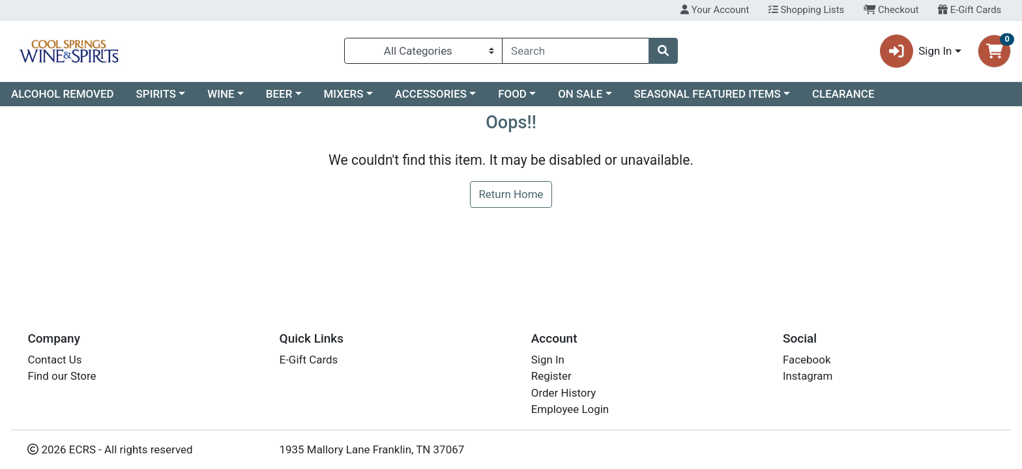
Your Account (714, 10)
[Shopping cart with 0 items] (994, 51)
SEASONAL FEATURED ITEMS (707, 93)
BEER (279, 93)
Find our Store (61, 375)
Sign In (547, 359)
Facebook (807, 359)
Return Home (510, 194)
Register (551, 375)
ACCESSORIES (431, 93)
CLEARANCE (843, 93)
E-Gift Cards (969, 10)
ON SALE (580, 93)
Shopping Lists (806, 10)
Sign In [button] (916, 51)
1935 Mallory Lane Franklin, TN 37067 (372, 449)
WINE (220, 93)
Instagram (807, 375)
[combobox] (575, 51)
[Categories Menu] (423, 51)
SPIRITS (156, 93)
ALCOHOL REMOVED (62, 93)
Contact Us (54, 359)
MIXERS (344, 93)
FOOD (512, 93)
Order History (563, 392)
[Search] (575, 51)
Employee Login (570, 409)
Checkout (891, 10)
